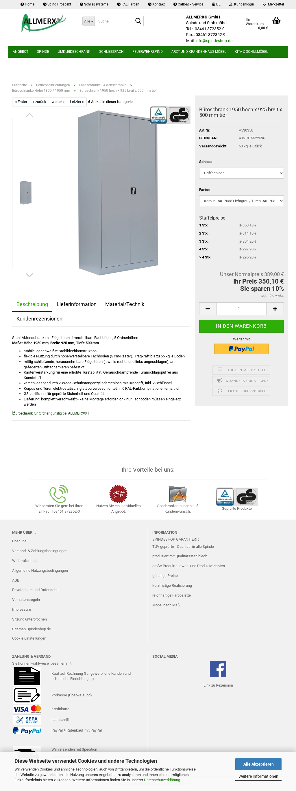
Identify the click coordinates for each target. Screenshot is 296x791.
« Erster (21, 102)
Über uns (19, 541)
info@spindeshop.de (213, 40)
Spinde (43, 52)
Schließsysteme (94, 4)
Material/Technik (124, 304)
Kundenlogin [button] (241, 4)
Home (27, 4)
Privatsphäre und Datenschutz (36, 590)
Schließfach (111, 52)
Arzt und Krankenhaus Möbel (198, 52)
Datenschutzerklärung (162, 780)
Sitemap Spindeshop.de (31, 629)
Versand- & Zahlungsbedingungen (39, 551)
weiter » (58, 102)
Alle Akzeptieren (258, 764)
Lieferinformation (77, 304)
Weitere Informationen (258, 776)
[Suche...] (88, 21)
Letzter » (77, 102)
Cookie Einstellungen (29, 638)
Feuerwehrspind (147, 52)
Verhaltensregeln (26, 599)
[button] (216, 4)
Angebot (20, 52)
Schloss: (206, 162)
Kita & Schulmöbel (251, 52)
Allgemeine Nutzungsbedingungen (40, 570)
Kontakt (156, 4)
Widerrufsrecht (24, 560)
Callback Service (188, 4)
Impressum (21, 609)
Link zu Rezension (218, 685)
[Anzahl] (242, 308)
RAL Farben (128, 4)
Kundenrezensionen (39, 319)
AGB (15, 580)
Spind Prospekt (57, 4)
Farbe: (204, 190)
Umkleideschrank (74, 52)
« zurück (39, 102)
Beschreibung (32, 304)
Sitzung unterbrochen (29, 619)
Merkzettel (273, 4)
